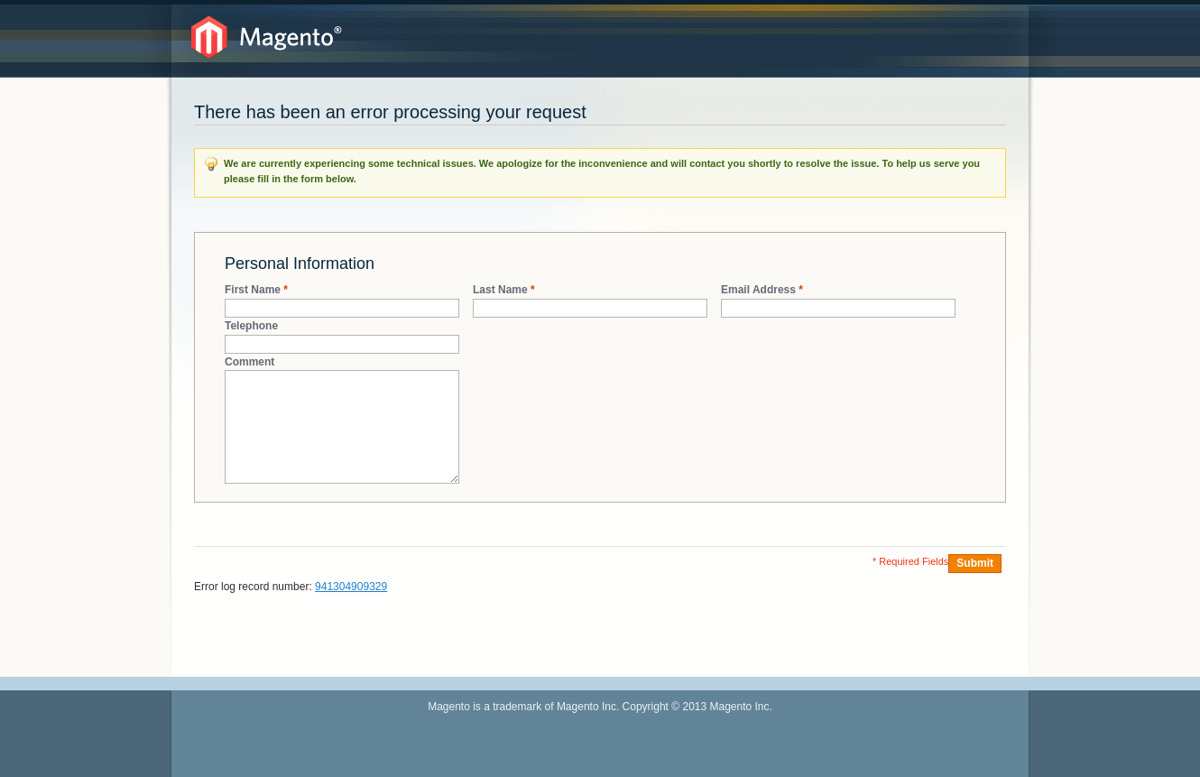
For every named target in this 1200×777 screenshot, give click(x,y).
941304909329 (351, 586)
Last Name (500, 290)
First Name (253, 290)
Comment (249, 362)
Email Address (758, 290)
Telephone (251, 325)
